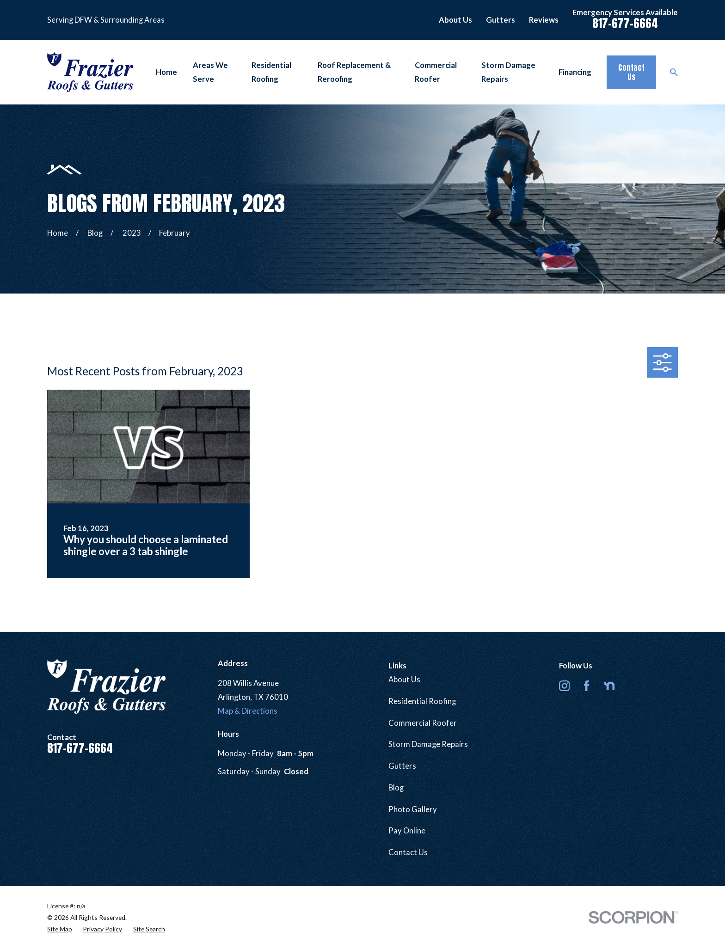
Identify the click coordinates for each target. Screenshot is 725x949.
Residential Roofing (422, 701)
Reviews (544, 19)
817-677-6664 (625, 23)
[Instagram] (564, 685)
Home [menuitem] (166, 72)
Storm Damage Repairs (428, 744)
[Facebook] (586, 685)
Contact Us (631, 71)
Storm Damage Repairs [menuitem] (508, 72)
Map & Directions (247, 711)
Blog (396, 787)
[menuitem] (59, 929)
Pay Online (406, 830)
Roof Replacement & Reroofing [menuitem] (354, 72)
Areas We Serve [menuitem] (210, 72)
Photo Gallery (412, 809)
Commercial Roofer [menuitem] (436, 72)
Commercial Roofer (422, 723)
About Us (455, 19)
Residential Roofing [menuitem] (271, 72)
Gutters (500, 19)
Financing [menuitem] (575, 72)
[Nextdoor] (609, 685)
